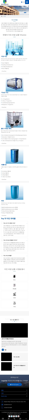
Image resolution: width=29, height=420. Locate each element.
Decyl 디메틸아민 (5, 68)
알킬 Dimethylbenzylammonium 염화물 (9, 207)
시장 (2, 393)
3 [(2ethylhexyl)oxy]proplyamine (8, 102)
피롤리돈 (4, 164)
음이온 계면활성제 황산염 (7, 338)
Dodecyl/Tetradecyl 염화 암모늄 (7, 211)
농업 (14, 297)
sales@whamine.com (6, 404)
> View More (3, 71)
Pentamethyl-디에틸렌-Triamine (8, 137)
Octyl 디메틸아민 (5, 63)
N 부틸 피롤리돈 (5, 174)
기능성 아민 (4, 92)
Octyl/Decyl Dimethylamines (7, 64)
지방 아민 (4, 56)
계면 (2, 201)
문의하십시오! (14, 377)
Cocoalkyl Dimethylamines (6, 66)
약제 (14, 306)
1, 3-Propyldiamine (5, 99)
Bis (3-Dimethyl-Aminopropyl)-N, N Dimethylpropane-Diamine (14, 135)
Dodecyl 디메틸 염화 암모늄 (7, 212)
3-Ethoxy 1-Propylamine (6, 100)
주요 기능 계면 (16, 356)
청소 (14, 279)
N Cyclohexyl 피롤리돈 (6, 171)
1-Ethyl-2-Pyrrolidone (6, 176)
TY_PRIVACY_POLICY (17, 414)
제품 (5, 16)
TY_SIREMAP (9, 414)
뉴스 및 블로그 (14, 320)
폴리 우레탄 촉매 (6, 128)
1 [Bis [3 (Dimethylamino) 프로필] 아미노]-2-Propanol (12, 140)
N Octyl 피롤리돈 (5, 173)
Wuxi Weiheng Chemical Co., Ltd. (13, 412)
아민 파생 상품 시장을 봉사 (14, 269)
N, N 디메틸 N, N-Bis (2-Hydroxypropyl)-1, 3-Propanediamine (13, 138)
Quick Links (4, 396)
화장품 (14, 288)
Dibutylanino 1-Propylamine (7, 104)
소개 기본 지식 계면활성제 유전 (19, 366)
